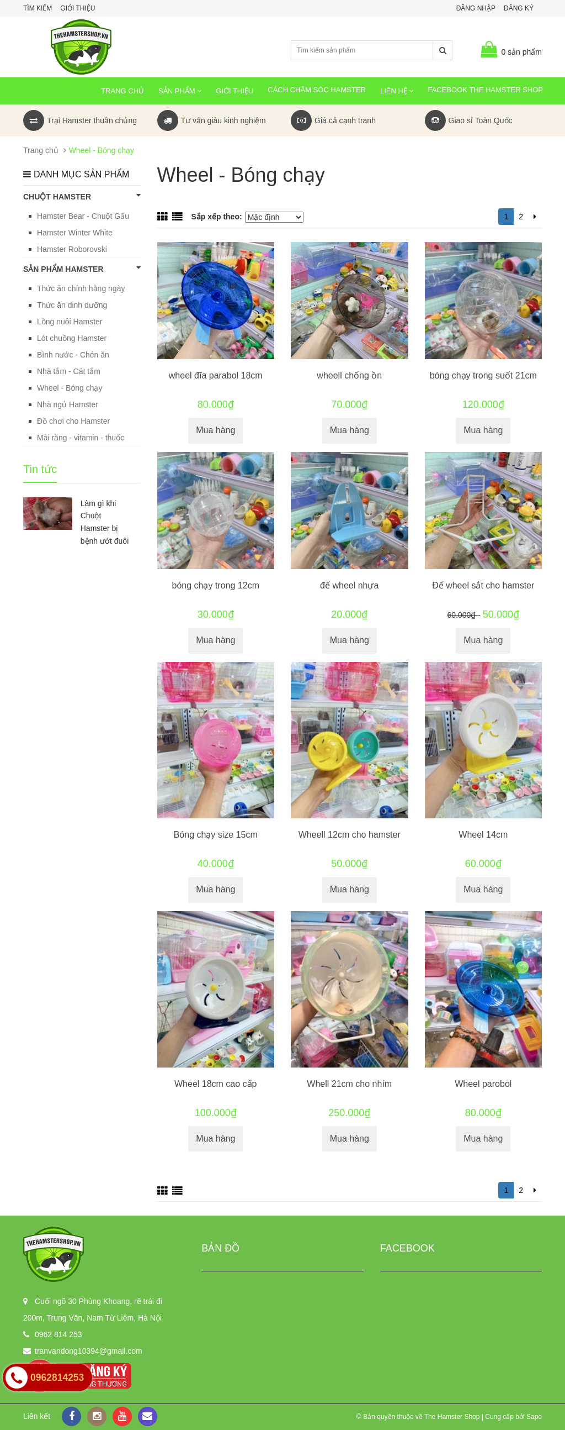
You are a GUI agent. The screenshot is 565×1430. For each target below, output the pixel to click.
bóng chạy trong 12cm (215, 585)
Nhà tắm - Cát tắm (68, 371)
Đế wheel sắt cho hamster (483, 585)
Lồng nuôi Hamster (70, 321)
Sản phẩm (179, 91)
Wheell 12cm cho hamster (350, 834)
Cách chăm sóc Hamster (317, 90)
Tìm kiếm (37, 8)
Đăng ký (519, 8)
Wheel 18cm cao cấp (215, 1084)
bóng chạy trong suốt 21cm (483, 375)
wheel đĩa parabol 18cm (216, 375)
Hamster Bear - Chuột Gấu (83, 216)
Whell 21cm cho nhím (349, 1084)
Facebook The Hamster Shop (485, 90)
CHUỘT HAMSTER (82, 196)
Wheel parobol (483, 1084)
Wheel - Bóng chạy (70, 387)
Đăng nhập (475, 8)
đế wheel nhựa (349, 585)
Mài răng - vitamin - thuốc (80, 437)
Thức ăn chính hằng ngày (81, 288)
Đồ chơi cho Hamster (73, 421)
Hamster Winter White (75, 232)
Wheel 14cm (483, 834)
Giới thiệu (77, 8)
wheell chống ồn (349, 375)
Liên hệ (397, 91)
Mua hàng (215, 430)
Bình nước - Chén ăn (73, 354)
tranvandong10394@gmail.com (88, 1351)
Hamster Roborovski (72, 249)
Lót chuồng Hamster (71, 338)
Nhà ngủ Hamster (67, 404)
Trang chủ (122, 91)
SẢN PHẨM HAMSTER (82, 269)
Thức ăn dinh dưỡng (72, 305)
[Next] (535, 216)
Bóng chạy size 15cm (216, 834)
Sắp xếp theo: (216, 216)
